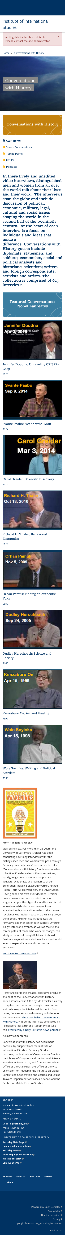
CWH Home (13, 140)
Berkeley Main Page (15, 1142)
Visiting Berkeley (13, 1158)
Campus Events (12, 1162)
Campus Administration (17, 1146)
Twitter (48, 1176)
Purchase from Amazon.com (20, 953)
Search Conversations (19, 147)
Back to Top (56, 1230)
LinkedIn (9, 1182)
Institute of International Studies (26, 24)
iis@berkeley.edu (19, 1123)
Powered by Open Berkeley (46, 1206)
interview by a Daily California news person (34, 1029)
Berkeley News (12, 1150)
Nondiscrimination (51, 1215)
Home (6, 53)
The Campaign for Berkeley (19, 1154)
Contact (20, 1176)
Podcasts (11, 166)
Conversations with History (29, 53)
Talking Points (14, 153)
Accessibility (55, 1211)
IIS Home (7, 1176)
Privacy (57, 1219)
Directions (34, 1176)
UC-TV (10, 160)
